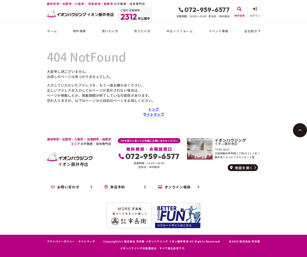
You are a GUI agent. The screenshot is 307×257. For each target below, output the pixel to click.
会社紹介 (250, 31)
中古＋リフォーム (180, 31)
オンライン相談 (174, 186)
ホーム (52, 31)
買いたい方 (110, 31)
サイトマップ (153, 114)
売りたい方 (142, 31)
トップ (153, 109)
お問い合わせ (65, 186)
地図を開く (241, 167)
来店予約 (115, 186)
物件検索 (79, 31)
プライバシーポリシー (61, 241)
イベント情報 (218, 31)
